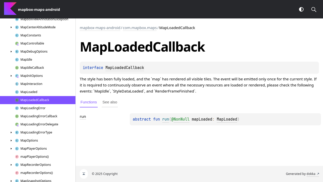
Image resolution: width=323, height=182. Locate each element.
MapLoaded (227, 119)
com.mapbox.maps (140, 27)
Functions (88, 102)
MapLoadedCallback (124, 67)
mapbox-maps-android (100, 27)
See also (109, 102)
